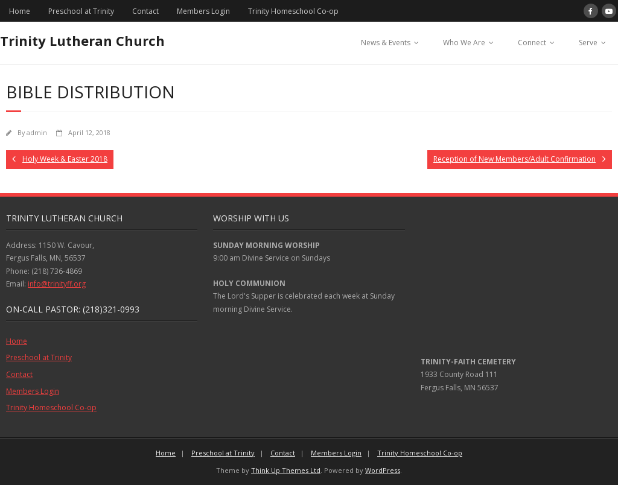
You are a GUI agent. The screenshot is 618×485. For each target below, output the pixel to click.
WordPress (382, 470)
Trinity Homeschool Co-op (293, 11)
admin (37, 132)
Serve (588, 42)
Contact (145, 11)
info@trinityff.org (57, 284)
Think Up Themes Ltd (285, 470)
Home (19, 11)
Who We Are (464, 42)
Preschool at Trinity (81, 11)
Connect (532, 42)
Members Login (203, 11)
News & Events (385, 42)
